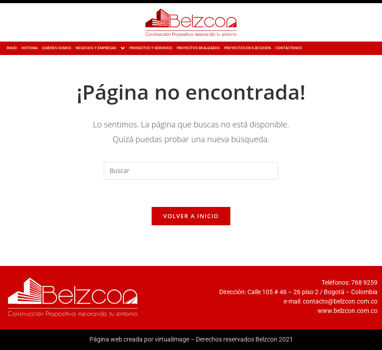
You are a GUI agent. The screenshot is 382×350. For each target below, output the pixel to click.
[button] (100, 48)
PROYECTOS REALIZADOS (198, 48)
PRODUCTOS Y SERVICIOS (150, 48)
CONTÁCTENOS (289, 48)
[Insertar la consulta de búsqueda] (191, 171)
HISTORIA (29, 48)
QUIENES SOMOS (56, 48)
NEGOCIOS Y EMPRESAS (100, 48)
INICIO (12, 48)
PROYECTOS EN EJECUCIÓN (247, 48)
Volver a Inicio (191, 216)
